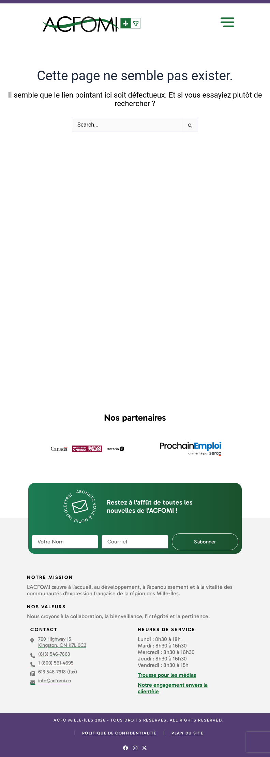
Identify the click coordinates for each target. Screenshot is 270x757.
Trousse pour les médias (167, 675)
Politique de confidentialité (119, 733)
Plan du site (187, 733)
